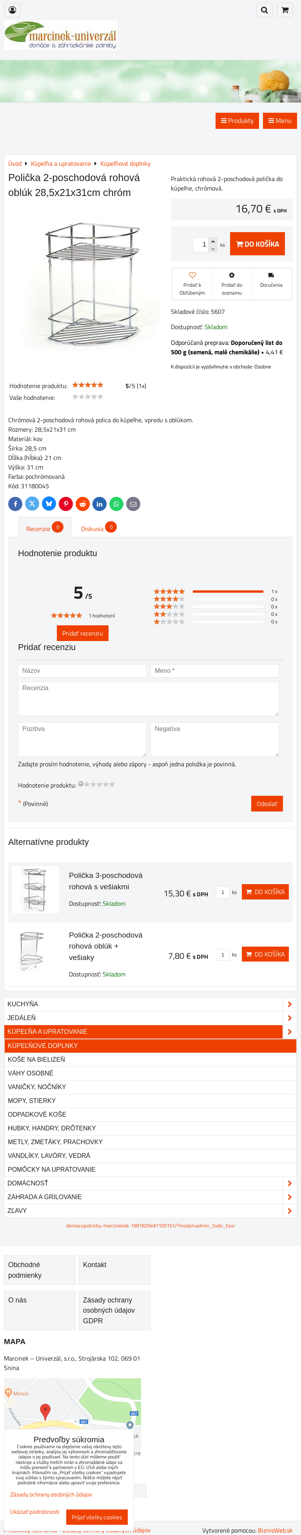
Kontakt (95, 1265)
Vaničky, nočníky (37, 1087)
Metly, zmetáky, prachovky (55, 1142)
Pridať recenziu (82, 633)
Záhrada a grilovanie (152, 1197)
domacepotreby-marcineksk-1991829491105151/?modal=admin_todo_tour (150, 1225)
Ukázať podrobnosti (34, 1512)
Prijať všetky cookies (97, 1517)
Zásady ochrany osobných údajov (51, 1494)
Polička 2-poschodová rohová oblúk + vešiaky (106, 946)
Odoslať (267, 803)
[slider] (87, 385)
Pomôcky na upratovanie (52, 1169)
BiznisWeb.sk (275, 1530)
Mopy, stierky (32, 1100)
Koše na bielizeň (36, 1059)
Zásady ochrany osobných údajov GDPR (109, 1310)
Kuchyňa (152, 1004)
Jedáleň (152, 1018)
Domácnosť (152, 1183)
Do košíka (257, 243)
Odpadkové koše (37, 1114)
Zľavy (152, 1211)
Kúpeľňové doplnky (43, 1045)
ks (226, 892)
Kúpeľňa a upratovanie (152, 1032)
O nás (17, 1300)
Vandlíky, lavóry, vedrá (49, 1155)
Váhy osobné (30, 1073)
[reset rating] (81, 783)
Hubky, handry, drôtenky (52, 1128)
